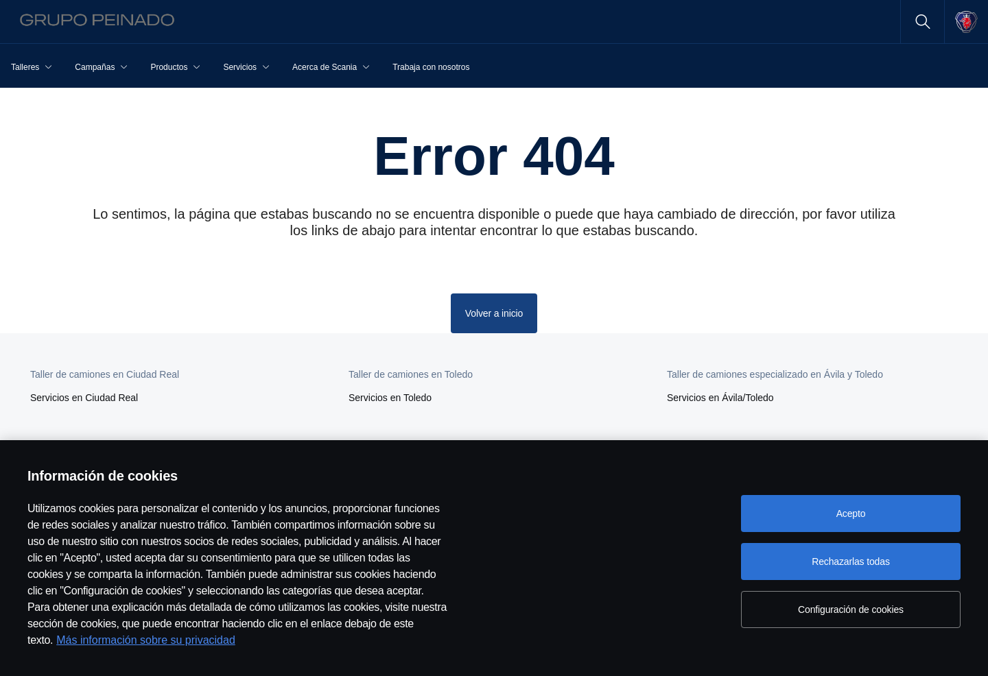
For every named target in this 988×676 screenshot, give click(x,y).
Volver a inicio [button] (494, 313)
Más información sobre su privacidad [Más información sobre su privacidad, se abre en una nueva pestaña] (145, 640)
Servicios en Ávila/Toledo (720, 397)
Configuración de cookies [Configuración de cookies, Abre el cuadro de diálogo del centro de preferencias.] (851, 609)
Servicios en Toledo (390, 397)
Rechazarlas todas (851, 561)
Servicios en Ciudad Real (84, 397)
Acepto (851, 513)
